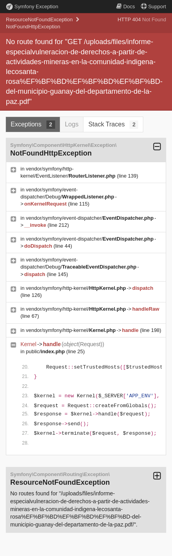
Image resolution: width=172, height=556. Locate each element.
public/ (45, 351)
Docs (125, 6)
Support (153, 6)
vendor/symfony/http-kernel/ (76, 288)
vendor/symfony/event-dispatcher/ (90, 218)
